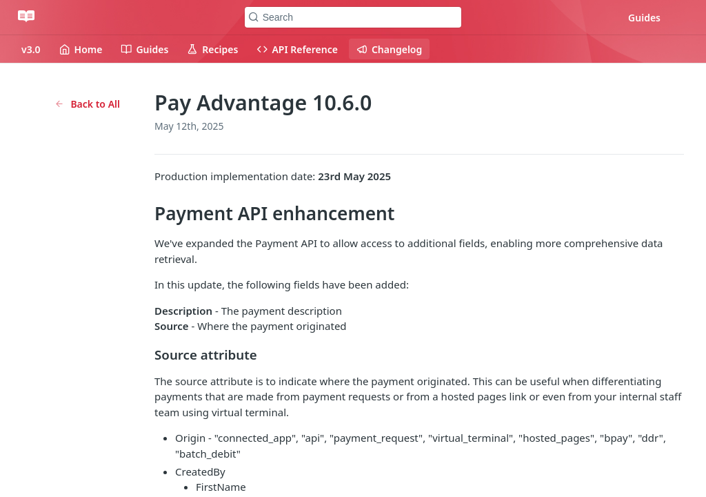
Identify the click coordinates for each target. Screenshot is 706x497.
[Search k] (353, 17)
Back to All (87, 103)
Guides (644, 17)
